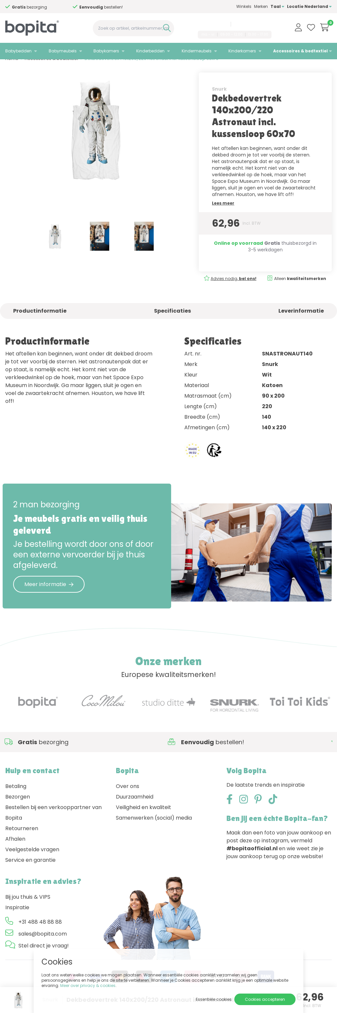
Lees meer (223, 212)
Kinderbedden (150, 51)
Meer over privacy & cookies (88, 985)
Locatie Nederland (309, 6)
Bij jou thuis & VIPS (27, 906)
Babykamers (106, 51)
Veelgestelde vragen (32, 858)
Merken (261, 6)
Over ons (127, 795)
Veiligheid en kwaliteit (143, 816)
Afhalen (15, 848)
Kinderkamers (242, 51)
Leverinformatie (301, 320)
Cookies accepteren (265, 999)
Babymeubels (63, 51)
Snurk (219, 98)
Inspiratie (17, 916)
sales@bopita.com (252, 24)
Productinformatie (39, 320)
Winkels (243, 6)
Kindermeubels (197, 51)
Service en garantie (30, 869)
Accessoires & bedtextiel (300, 51)
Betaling (15, 795)
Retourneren (21, 837)
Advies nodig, (36, 7)
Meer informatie (48, 593)
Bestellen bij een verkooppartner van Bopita (53, 822)
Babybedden (18, 51)
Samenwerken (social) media (154, 827)
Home (11, 67)
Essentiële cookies (214, 999)
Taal (277, 6)
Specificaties (172, 320)
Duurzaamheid (134, 806)
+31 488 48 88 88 (211, 24)
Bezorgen (17, 806)
